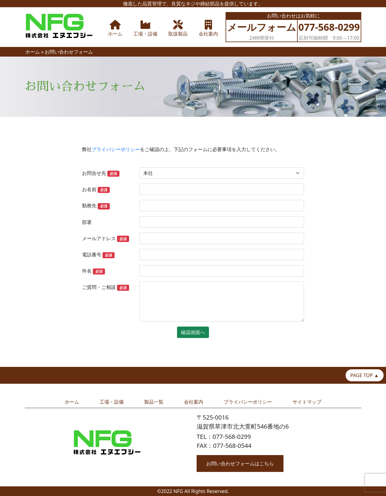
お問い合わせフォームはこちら (240, 463)
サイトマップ (307, 401)
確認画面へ (193, 332)
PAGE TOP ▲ (364, 375)
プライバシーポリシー (116, 149)
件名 (93, 271)
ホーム (32, 51)
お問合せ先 (100, 173)
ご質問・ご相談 (105, 287)
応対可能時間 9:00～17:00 (329, 30)
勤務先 (96, 205)
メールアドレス (105, 238)
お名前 (96, 189)
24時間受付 (261, 30)
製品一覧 (153, 401)
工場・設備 (112, 401)
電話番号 (98, 254)
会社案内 (193, 401)
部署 (87, 222)
